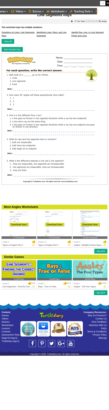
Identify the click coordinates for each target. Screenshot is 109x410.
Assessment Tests (11, 334)
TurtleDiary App (10, 341)
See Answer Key (12, 49)
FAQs (104, 328)
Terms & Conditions (97, 331)
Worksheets (57, 11)
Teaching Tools (81, 11)
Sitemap (102, 338)
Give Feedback (99, 322)
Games (5, 315)
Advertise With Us (98, 325)
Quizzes (36, 11)
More (101, 11)
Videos (18, 11)
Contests (6, 331)
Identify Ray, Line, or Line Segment (87, 32)
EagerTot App (9, 338)
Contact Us (101, 318)
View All (8, 41)
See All (101, 251)
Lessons (6, 328)
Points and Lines (79, 36)
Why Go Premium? (97, 315)
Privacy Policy (100, 334)
